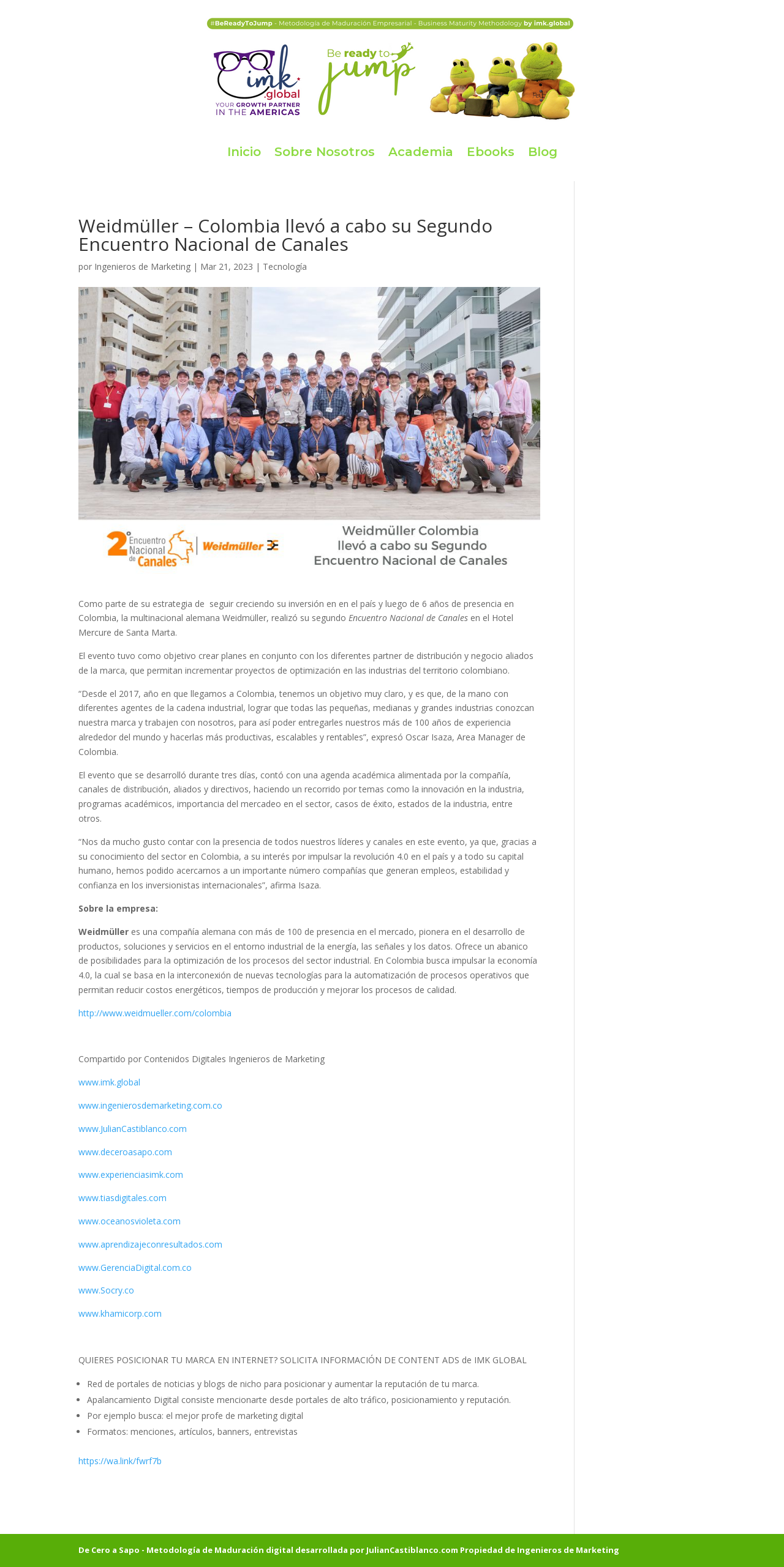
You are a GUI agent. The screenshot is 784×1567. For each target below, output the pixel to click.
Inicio (244, 151)
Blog (542, 151)
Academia (420, 151)
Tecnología (285, 266)
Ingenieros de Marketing (142, 266)
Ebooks (490, 151)
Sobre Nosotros (324, 151)
